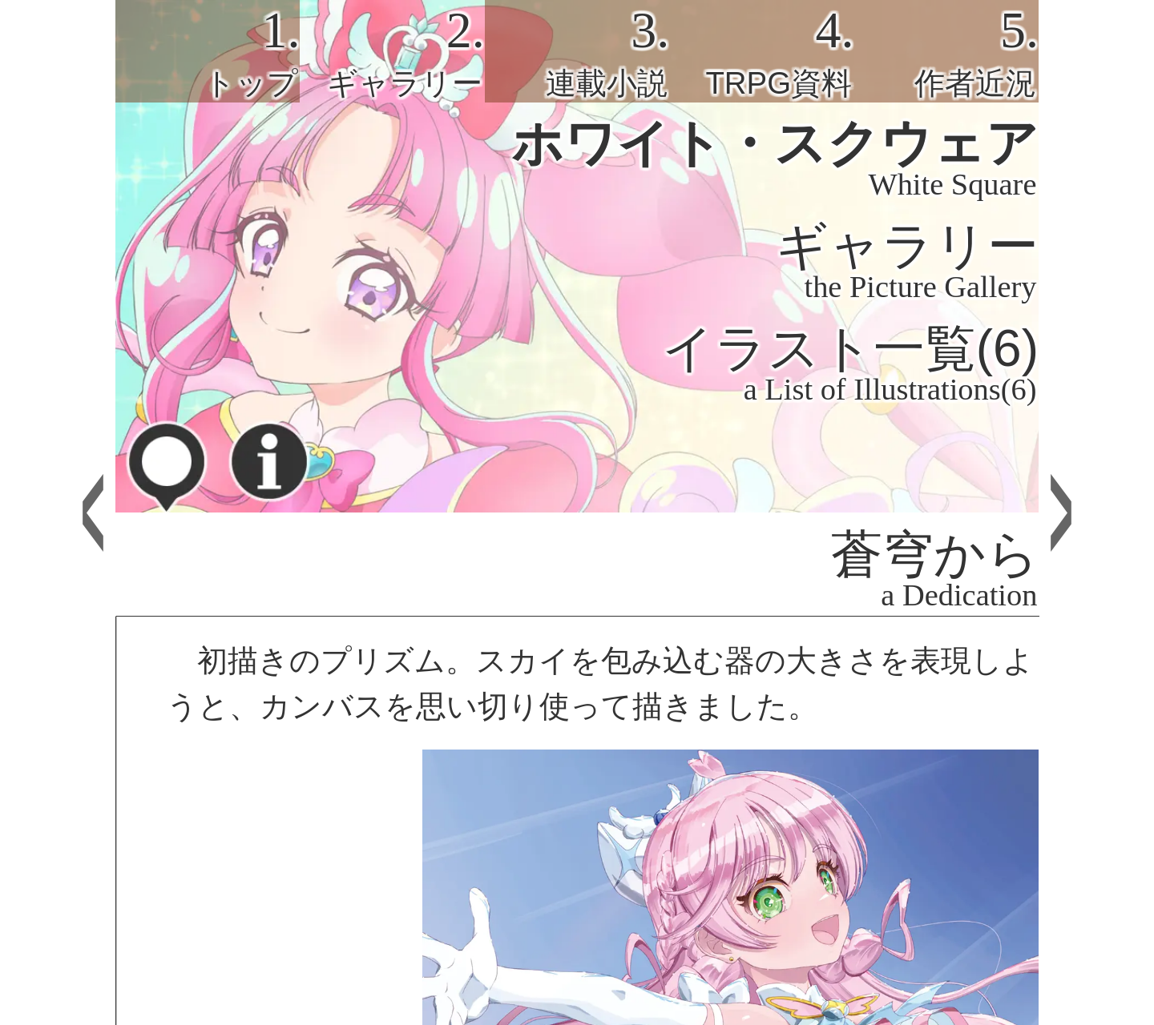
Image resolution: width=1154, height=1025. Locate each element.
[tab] (207, 51)
